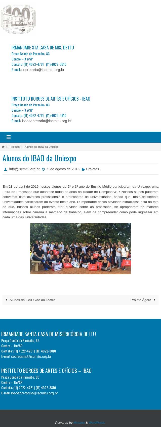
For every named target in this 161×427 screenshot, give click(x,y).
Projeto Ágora (144, 300)
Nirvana (79, 422)
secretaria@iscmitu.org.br (42, 69)
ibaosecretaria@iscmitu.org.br (46, 121)
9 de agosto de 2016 (63, 169)
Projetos (15, 146)
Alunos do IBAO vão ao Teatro (29, 300)
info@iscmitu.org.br (24, 169)
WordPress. (97, 422)
